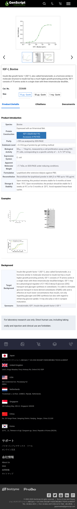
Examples (6, 198)
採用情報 (6, 470)
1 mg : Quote (54, 95)
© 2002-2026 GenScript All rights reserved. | (40, 499)
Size (4, 94)
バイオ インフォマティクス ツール (17, 446)
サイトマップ (7, 474)
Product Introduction (11, 118)
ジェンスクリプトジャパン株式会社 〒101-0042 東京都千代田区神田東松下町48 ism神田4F (42, 502)
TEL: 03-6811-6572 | (30, 504)
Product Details (10, 104)
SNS (4, 466)
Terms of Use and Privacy (66, 499)
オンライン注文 (8, 449)
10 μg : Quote (25, 95)
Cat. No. (6, 89)
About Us (6, 462)
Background (7, 265)
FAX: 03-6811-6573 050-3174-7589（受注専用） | (57, 504)
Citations (40, 104)
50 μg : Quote (40, 95)
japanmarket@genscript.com (64, 506)
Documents (68, 104)
